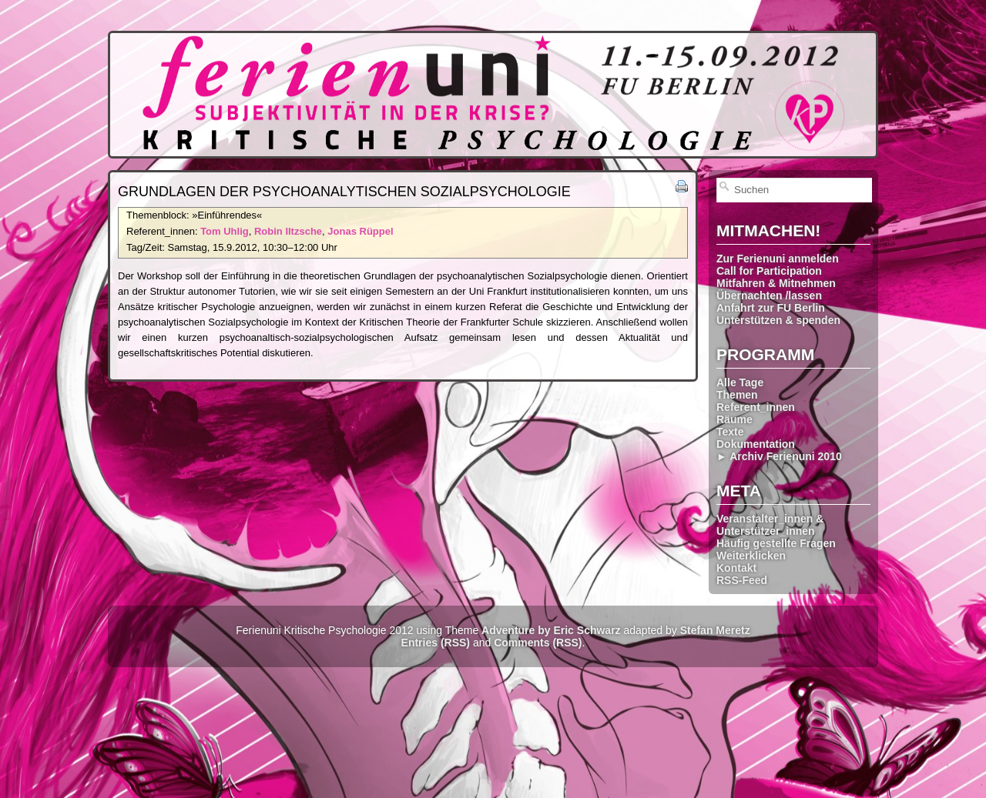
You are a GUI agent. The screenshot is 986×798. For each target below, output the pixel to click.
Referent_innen (755, 407)
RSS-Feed (741, 580)
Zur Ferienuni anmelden (777, 258)
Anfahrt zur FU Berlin (770, 308)
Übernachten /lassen (769, 295)
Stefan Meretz (715, 630)
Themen (737, 395)
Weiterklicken (751, 555)
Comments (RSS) (538, 642)
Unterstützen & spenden (778, 320)
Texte (730, 432)
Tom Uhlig (224, 231)
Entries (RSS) (435, 642)
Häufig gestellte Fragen (776, 543)
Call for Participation (769, 271)
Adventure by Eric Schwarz (551, 630)
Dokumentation (755, 444)
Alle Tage (739, 382)
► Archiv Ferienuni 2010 (779, 456)
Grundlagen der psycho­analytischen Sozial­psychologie (344, 191)
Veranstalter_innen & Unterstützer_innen (769, 525)
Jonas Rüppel (360, 231)
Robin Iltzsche (288, 231)
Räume (734, 419)
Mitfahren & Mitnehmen (776, 283)
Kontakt (736, 568)
